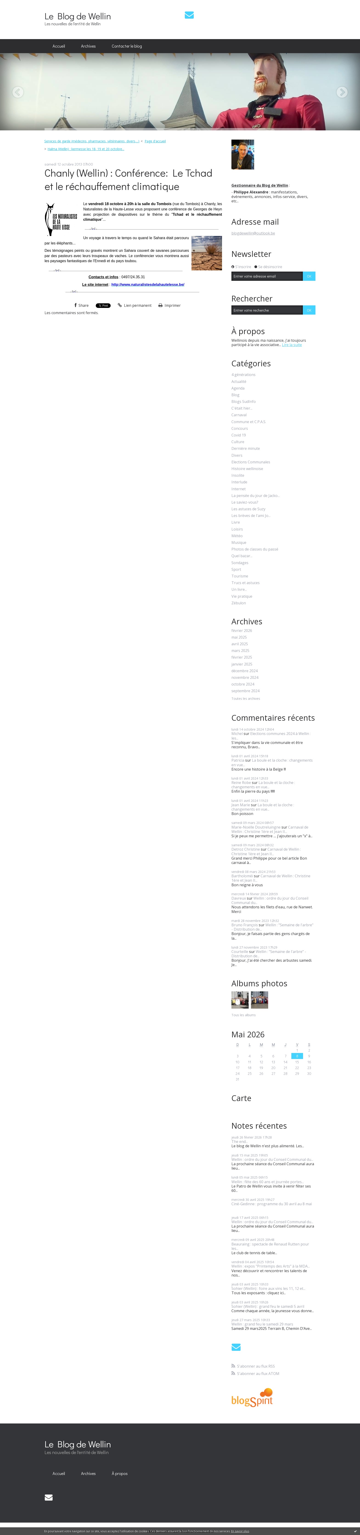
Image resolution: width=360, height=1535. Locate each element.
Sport (236, 569)
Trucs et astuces (245, 583)
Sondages (239, 563)
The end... (239, 1141)
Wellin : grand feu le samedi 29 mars (262, 1324)
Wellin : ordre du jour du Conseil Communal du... (269, 900)
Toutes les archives (245, 699)
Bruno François (244, 924)
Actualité (238, 381)
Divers (236, 455)
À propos (120, 1473)
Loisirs (237, 529)
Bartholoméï (242, 875)
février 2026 (241, 630)
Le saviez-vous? (244, 502)
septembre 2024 (245, 691)
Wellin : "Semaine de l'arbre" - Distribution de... (272, 927)
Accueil (59, 46)
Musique (238, 542)
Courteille (239, 951)
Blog (235, 395)
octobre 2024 (242, 684)
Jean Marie (240, 804)
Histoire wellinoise (247, 469)
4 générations (243, 375)
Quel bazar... (241, 556)
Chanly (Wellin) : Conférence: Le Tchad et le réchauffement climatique (128, 179)
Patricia (237, 760)
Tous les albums (243, 1015)
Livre (235, 522)
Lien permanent (135, 305)
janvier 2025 (241, 664)
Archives (88, 46)
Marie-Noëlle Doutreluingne (256, 827)
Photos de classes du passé (254, 549)
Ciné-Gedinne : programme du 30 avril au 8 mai (271, 1203)
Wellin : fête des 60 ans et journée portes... (267, 1181)
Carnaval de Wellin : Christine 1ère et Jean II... (269, 829)
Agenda (238, 388)
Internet (238, 489)
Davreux (238, 898)
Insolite (237, 475)
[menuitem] (59, 46)
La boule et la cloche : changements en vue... (272, 762)
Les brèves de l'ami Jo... (250, 516)
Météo (237, 536)
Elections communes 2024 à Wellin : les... (271, 735)
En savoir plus (240, 1531)
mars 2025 (240, 650)
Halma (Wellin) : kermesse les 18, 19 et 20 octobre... (86, 149)
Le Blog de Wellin (78, 16)
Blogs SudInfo (243, 401)
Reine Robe (241, 782)
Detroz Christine (245, 849)
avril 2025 (239, 644)
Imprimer (169, 305)
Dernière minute (245, 448)
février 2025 (241, 657)
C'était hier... (241, 408)
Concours (239, 428)
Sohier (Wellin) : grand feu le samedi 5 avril (267, 1306)
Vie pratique (241, 596)
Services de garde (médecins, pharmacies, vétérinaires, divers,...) (91, 141)
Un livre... (239, 589)
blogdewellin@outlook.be (253, 233)
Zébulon (238, 603)
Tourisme (239, 576)
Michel (237, 733)
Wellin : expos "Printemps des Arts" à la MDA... (270, 1266)
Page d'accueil (155, 141)
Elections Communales (250, 462)
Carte (241, 1098)
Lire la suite (292, 344)
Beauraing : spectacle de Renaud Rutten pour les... (270, 1246)
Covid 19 (238, 435)
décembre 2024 (244, 671)
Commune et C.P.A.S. (248, 422)
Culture (237, 442)
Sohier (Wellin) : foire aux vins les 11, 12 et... (268, 1288)
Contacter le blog (127, 46)
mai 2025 (239, 637)
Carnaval (239, 415)
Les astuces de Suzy (248, 509)
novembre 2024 (244, 677)
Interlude (239, 482)
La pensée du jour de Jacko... (255, 495)
